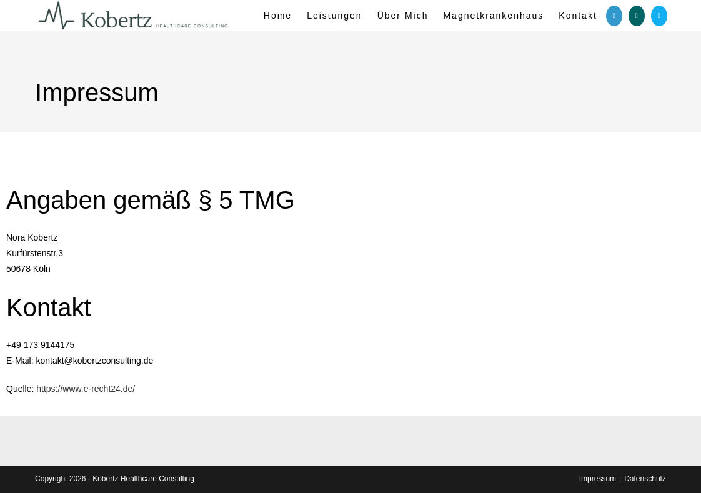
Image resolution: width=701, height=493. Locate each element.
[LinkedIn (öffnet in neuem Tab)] (614, 16)
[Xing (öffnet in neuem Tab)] (637, 16)
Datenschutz (645, 478)
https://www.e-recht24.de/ (85, 389)
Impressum (597, 478)
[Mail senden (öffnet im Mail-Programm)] (659, 16)
